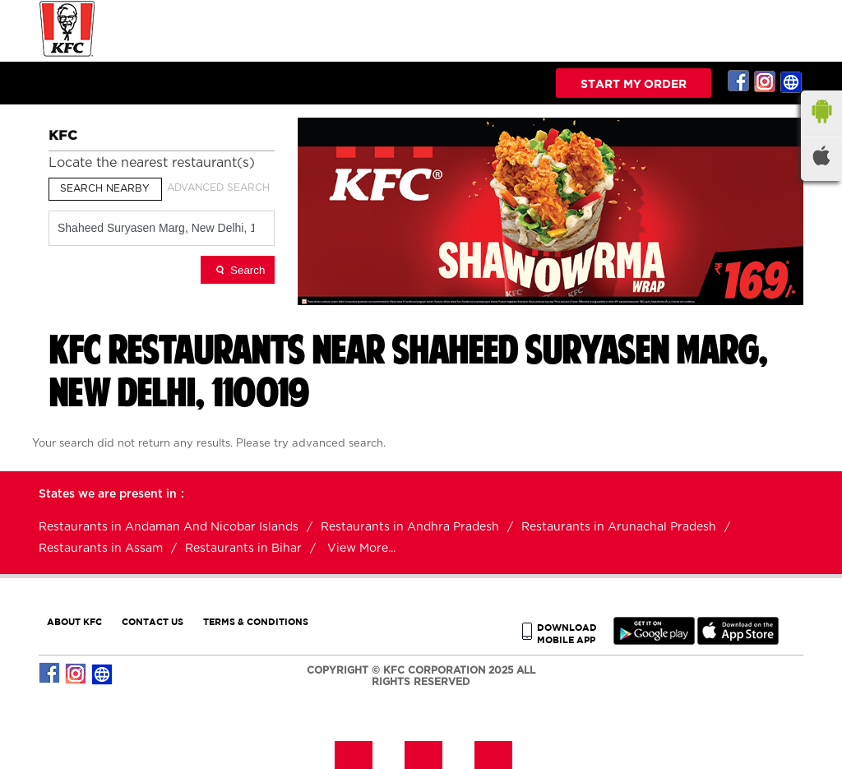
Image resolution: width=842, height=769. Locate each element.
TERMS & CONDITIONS (255, 621)
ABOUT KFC (74, 621)
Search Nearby (105, 188)
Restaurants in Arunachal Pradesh (618, 527)
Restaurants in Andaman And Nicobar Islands (168, 527)
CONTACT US (152, 621)
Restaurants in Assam (101, 548)
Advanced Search (218, 187)
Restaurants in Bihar (243, 548)
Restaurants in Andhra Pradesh (410, 527)
